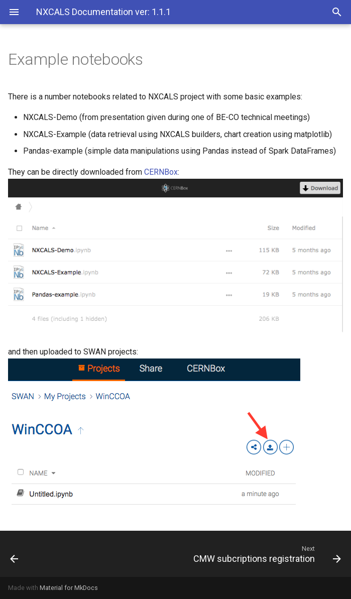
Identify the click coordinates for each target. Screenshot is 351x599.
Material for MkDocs (69, 587)
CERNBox (161, 172)
